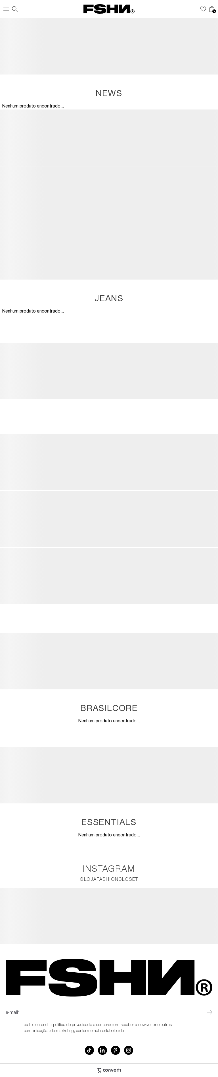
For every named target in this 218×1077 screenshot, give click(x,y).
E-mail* (13, 1013)
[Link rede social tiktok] (89, 1050)
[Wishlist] (203, 9)
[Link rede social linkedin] (102, 1050)
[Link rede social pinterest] (115, 1050)
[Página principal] (109, 9)
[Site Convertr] (109, 1070)
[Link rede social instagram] (128, 1050)
